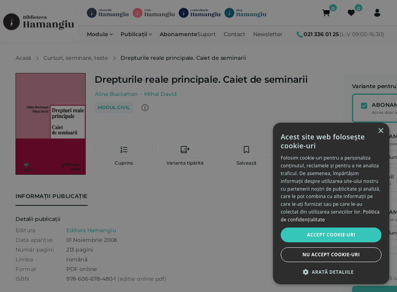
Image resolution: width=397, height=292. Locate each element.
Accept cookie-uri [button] (331, 234)
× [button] (380, 131)
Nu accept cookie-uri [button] (331, 254)
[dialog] (331, 203)
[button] (331, 271)
